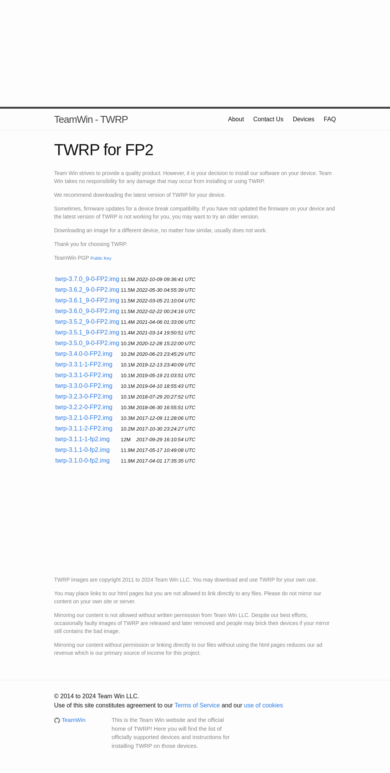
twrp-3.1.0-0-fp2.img (82, 460)
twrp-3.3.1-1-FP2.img (83, 364)
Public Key (100, 258)
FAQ (330, 119)
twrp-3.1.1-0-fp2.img (82, 450)
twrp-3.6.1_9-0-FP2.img (87, 300)
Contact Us (268, 119)
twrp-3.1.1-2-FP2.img (83, 428)
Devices (304, 119)
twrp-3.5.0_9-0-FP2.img (87, 343)
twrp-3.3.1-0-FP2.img (83, 375)
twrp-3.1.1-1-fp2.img (82, 439)
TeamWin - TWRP (91, 119)
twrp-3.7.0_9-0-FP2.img (87, 279)
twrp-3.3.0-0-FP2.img (83, 385)
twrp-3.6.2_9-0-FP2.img (87, 289)
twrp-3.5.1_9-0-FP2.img (87, 332)
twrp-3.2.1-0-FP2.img (83, 418)
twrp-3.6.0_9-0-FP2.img (87, 311)
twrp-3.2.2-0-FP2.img (83, 407)
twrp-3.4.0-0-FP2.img (83, 353)
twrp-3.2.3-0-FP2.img (83, 396)
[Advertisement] (195, 53)
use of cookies (263, 705)
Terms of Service (197, 705)
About (236, 119)
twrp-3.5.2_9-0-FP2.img (87, 321)
